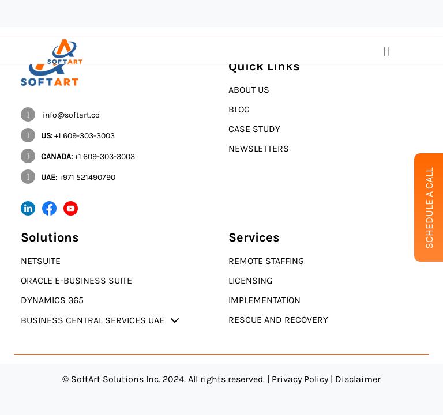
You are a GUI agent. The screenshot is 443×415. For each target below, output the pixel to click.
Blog (239, 109)
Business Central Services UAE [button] (92, 320)
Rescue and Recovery (278, 319)
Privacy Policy (300, 378)
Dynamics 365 (52, 300)
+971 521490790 (68, 177)
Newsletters (258, 148)
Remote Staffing (266, 260)
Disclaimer (358, 378)
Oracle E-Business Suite (76, 280)
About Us (248, 89)
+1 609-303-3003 (68, 136)
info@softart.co (60, 115)
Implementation (264, 300)
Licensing (250, 280)
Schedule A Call (429, 208)
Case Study (254, 128)
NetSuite (41, 260)
